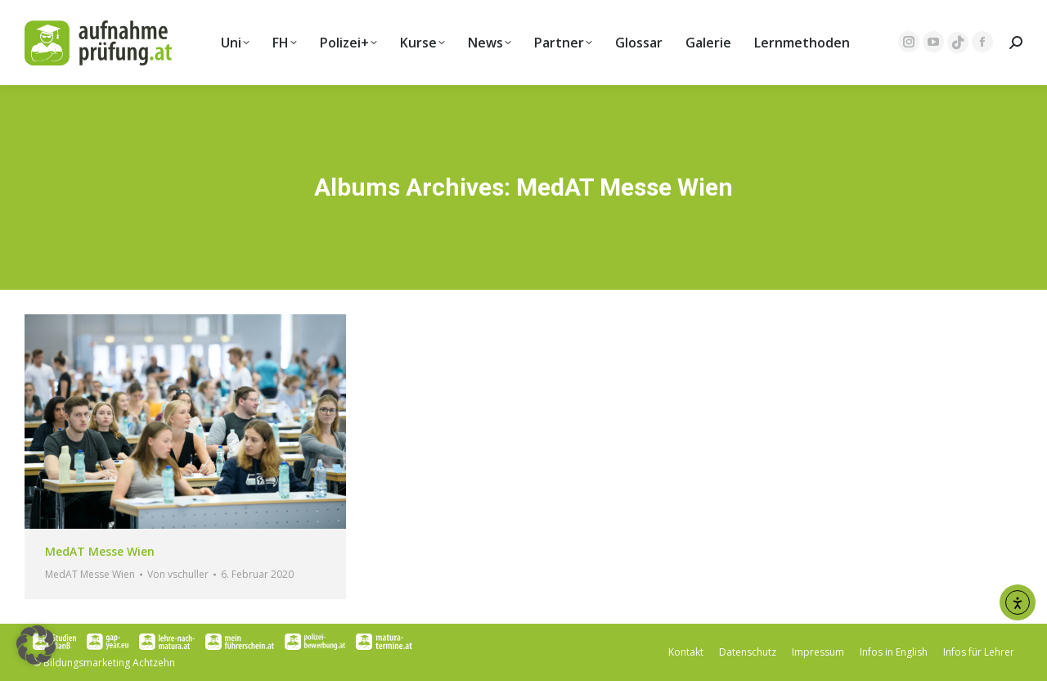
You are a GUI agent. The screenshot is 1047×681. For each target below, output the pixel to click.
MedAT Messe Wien (100, 551)
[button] (36, 645)
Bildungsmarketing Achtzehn (109, 663)
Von (178, 574)
